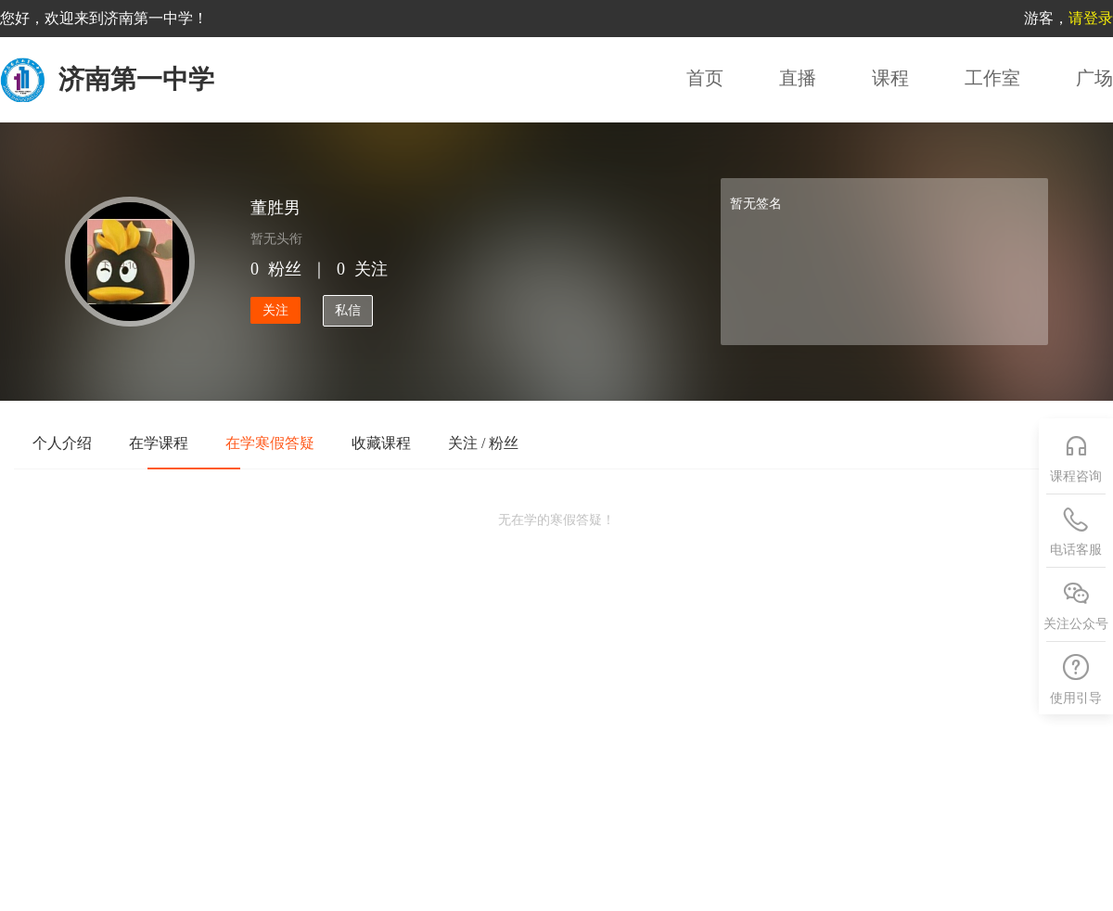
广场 (1094, 78)
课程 (890, 78)
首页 (704, 78)
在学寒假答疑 (269, 443)
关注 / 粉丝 (483, 443)
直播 (797, 78)
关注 (275, 310)
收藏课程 (381, 443)
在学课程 (158, 443)
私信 (348, 310)
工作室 (992, 78)
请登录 (1090, 18)
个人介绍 (62, 443)
